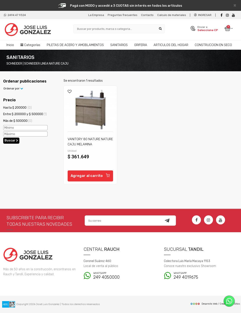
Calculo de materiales (171, 15)
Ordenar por (13, 88)
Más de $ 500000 (17, 121)
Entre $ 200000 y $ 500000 (25, 114)
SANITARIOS (119, 45)
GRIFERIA (140, 45)
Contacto (147, 15)
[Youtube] (233, 15)
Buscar (11, 140)
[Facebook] (221, 15)
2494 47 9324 (15, 15)
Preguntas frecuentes (122, 15)
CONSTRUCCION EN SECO (213, 45)
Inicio (10, 45)
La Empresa (96, 15)
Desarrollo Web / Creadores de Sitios (215, 303)
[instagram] (227, 15)
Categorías (30, 45)
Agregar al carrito (90, 175)
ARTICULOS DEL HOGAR (171, 45)
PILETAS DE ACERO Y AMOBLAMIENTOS (75, 45)
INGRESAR (202, 15)
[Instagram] (208, 219)
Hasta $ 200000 (17, 108)
